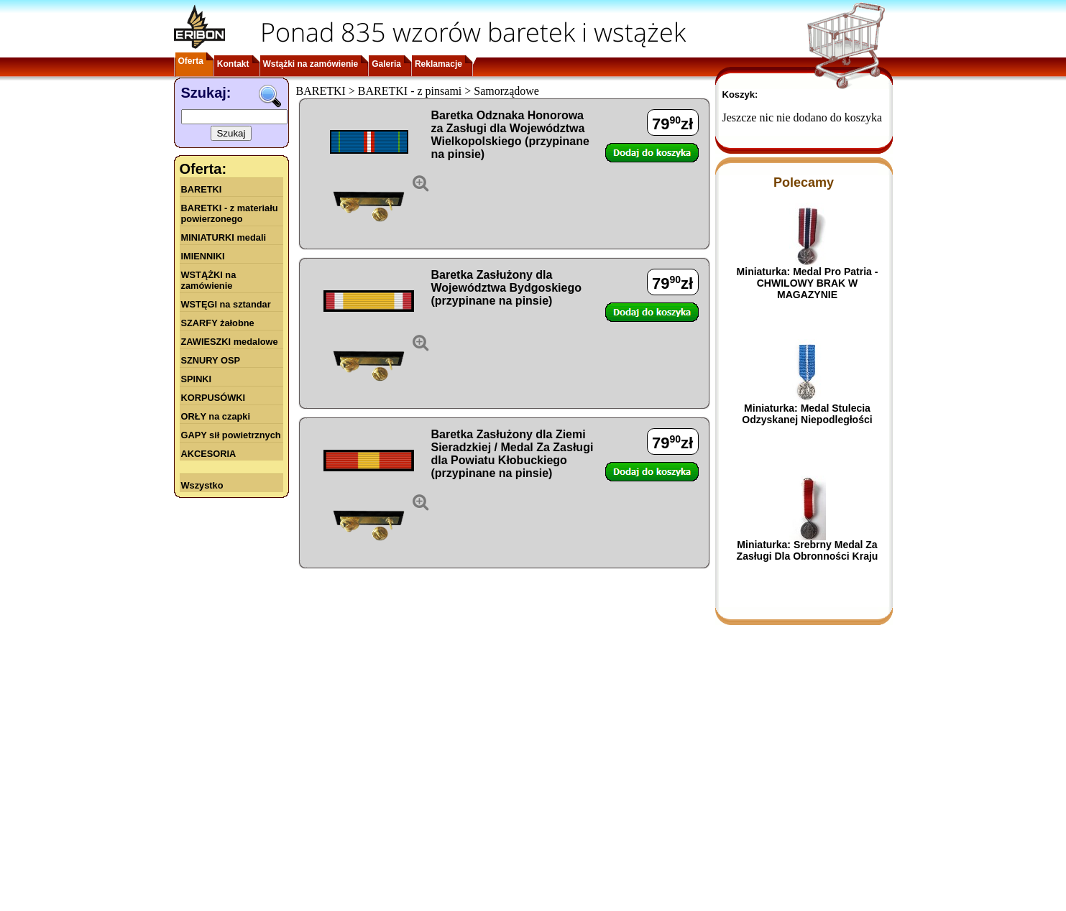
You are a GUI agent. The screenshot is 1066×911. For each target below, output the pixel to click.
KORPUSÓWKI (213, 397)
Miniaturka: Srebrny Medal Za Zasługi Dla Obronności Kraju (807, 550)
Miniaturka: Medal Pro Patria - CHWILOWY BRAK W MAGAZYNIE (807, 283)
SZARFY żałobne (217, 323)
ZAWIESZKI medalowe (229, 341)
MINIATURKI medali (224, 237)
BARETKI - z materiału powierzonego (229, 213)
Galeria (386, 64)
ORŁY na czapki (215, 416)
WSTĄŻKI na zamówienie (208, 280)
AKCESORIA (208, 453)
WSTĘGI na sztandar (226, 304)
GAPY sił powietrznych (231, 435)
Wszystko (202, 485)
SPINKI (196, 379)
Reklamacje (438, 64)
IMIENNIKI (203, 256)
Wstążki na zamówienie (311, 64)
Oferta (190, 61)
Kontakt (233, 64)
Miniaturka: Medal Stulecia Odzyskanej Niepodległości (807, 413)
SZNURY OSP (211, 360)
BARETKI (201, 189)
